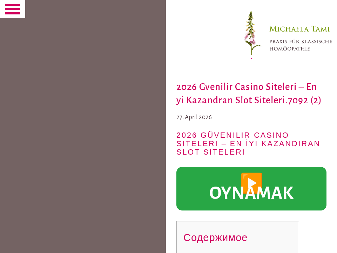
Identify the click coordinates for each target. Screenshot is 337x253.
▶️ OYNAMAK (255, 189)
